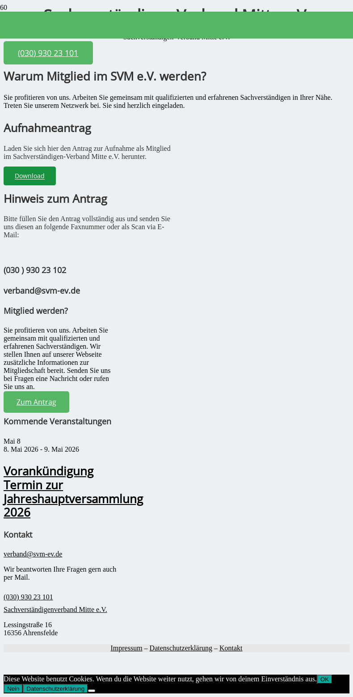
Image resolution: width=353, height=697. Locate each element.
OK (324, 679)
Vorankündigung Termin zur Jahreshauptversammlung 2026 (73, 491)
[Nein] (91, 690)
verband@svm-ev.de (33, 554)
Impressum (126, 648)
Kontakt (231, 648)
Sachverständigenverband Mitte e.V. (55, 609)
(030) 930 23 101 (28, 597)
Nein (13, 688)
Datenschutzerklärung (181, 648)
